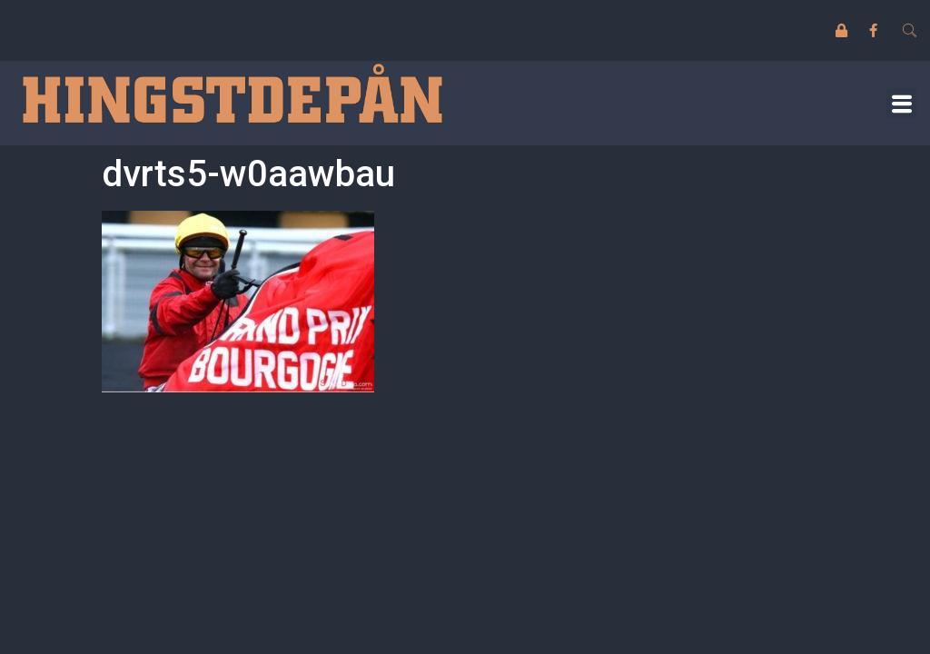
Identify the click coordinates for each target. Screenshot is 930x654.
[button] (901, 103)
